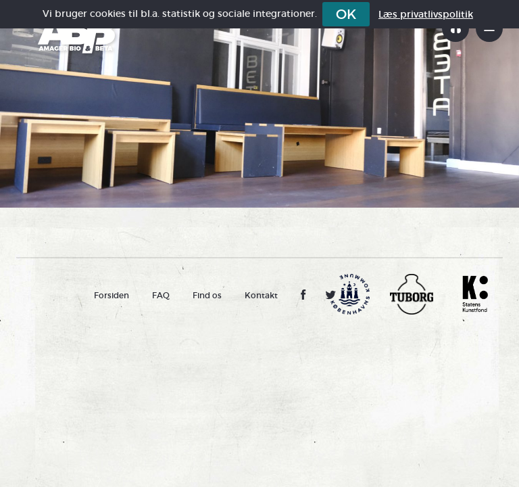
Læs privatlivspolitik (425, 14)
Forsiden (111, 295)
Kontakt (261, 295)
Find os (207, 295)
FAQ (161, 295)
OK (346, 14)
